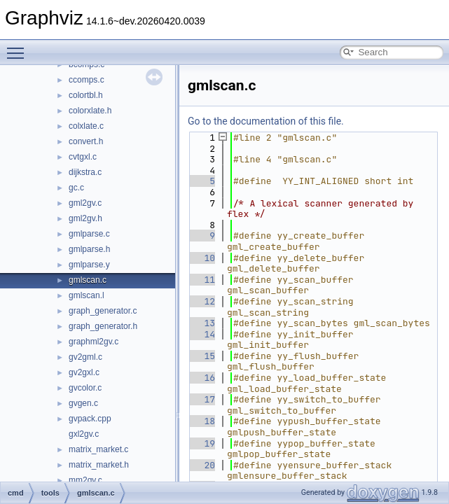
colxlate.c (86, 126)
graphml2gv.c (93, 341)
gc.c (76, 187)
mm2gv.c (85, 480)
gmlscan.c (87, 280)
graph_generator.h (103, 326)
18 (201, 421)
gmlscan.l (86, 295)
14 (201, 334)
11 (201, 280)
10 (201, 258)
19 (201, 443)
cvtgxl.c (83, 157)
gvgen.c (83, 403)
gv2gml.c (85, 357)
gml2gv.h (85, 218)
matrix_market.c (98, 449)
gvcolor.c (85, 388)
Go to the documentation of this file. (266, 121)
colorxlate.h (90, 110)
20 (201, 465)
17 (201, 399)
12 (201, 301)
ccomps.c (86, 80)
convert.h (86, 141)
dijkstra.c (85, 172)
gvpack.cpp (90, 419)
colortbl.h (86, 95)
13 (201, 323)
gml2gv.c (85, 203)
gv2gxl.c (84, 372)
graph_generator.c (103, 311)
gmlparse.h (89, 249)
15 (201, 356)
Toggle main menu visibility (19, 47)
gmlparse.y (89, 265)
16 (201, 378)
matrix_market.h (99, 465)
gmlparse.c (89, 234)
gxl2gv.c (84, 434)
